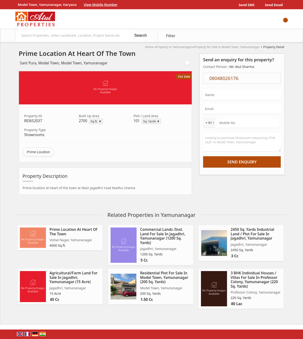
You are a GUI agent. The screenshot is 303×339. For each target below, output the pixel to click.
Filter (170, 35)
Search (140, 35)
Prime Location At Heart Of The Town (73, 231)
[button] (101, 4)
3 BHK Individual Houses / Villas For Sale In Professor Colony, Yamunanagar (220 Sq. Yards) (254, 280)
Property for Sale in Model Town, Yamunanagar (227, 47)
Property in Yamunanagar (174, 47)
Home (149, 47)
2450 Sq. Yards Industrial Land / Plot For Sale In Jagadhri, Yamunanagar (252, 234)
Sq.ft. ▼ (96, 121)
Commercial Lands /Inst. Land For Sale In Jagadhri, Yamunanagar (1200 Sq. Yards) (162, 236)
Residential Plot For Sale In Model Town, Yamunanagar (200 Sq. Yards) (164, 277)
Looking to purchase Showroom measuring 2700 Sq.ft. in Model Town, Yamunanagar (242, 142)
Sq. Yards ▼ (151, 121)
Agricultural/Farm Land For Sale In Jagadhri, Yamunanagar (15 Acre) (73, 277)
